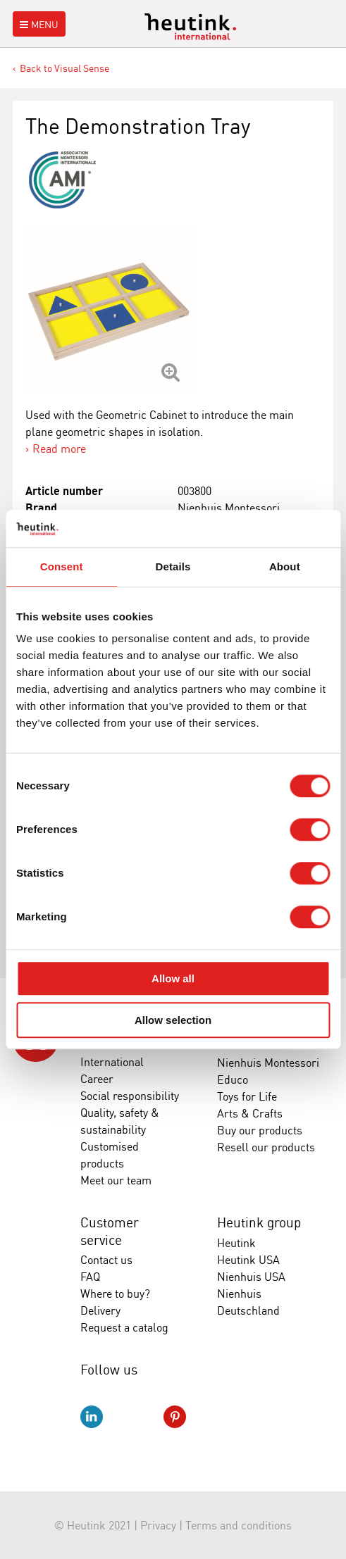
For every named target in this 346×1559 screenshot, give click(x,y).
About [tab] (284, 566)
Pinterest (174, 1416)
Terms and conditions (238, 1525)
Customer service (109, 1231)
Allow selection (173, 1020)
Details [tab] (173, 566)
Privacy (158, 1525)
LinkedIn (91, 1416)
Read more (59, 449)
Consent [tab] (61, 566)
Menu (37, 24)
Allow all (173, 978)
